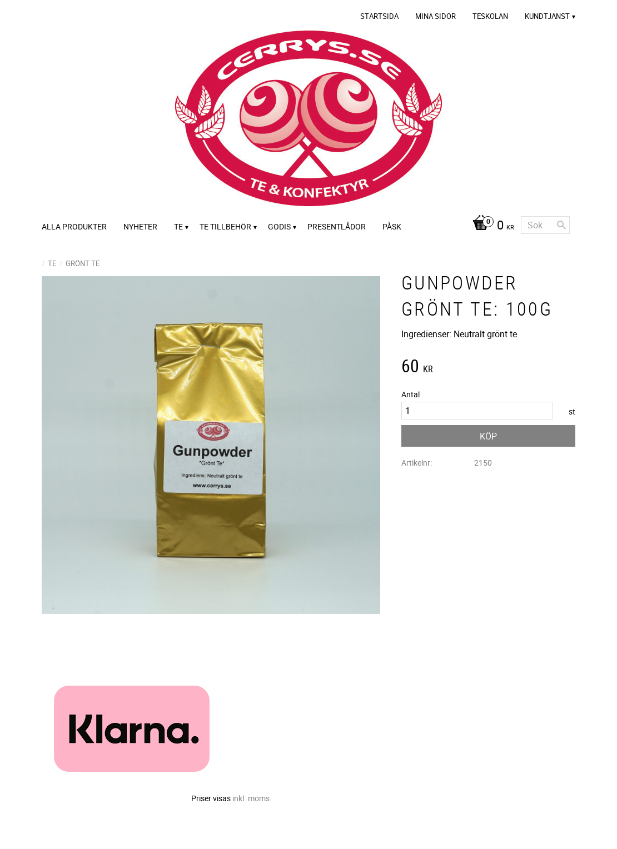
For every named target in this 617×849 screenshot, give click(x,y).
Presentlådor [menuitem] (336, 226)
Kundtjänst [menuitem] (547, 16)
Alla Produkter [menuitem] (74, 226)
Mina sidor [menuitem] (435, 16)
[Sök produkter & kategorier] (545, 225)
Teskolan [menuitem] (490, 16)
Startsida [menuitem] (379, 16)
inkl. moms (251, 798)
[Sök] (561, 225)
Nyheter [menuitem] (140, 226)
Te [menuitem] (178, 226)
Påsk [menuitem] (391, 226)
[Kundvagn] (490, 226)
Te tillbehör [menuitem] (225, 226)
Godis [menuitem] (279, 226)
